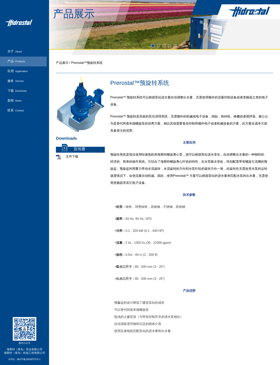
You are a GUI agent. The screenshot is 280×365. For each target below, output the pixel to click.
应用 (17, 71)
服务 (15, 81)
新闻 (14, 100)
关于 (14, 51)
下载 (17, 91)
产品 (16, 61)
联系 (15, 110)
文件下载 (72, 156)
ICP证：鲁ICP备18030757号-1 (24, 359)
